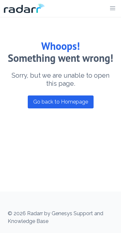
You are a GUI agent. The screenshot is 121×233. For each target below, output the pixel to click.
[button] (112, 8)
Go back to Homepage (60, 102)
